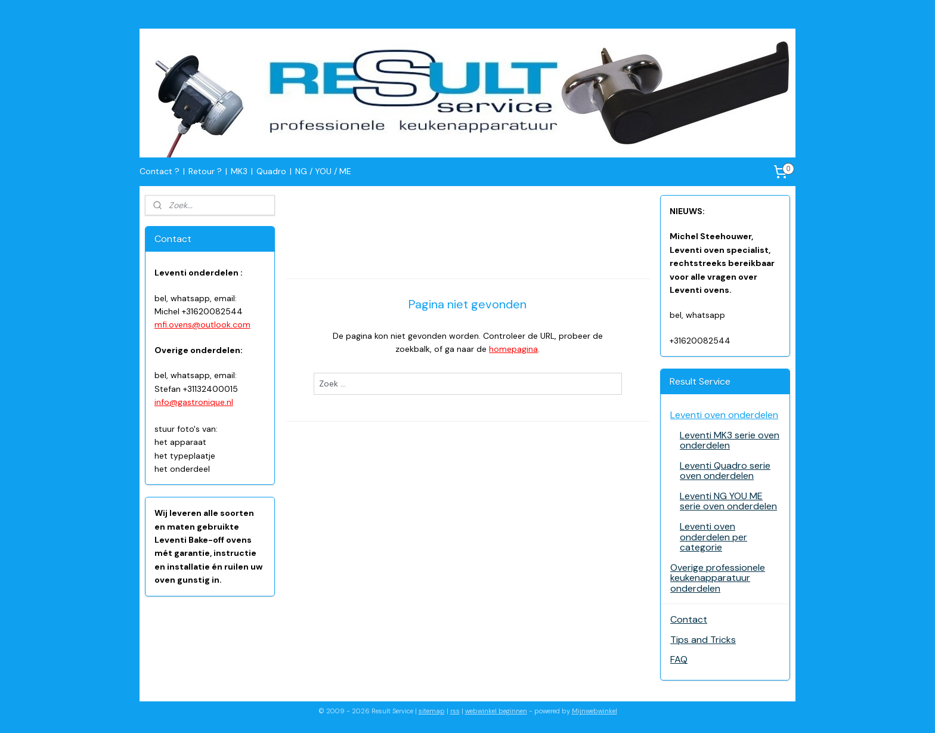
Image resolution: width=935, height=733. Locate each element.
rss (455, 711)
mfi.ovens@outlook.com (202, 324)
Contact (688, 619)
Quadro (271, 171)
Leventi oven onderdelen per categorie (713, 536)
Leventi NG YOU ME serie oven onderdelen (728, 501)
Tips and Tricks (703, 639)
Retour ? (205, 171)
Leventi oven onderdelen (724, 415)
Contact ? (159, 171)
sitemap (432, 711)
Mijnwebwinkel (594, 711)
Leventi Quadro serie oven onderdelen (725, 471)
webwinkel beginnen (496, 711)
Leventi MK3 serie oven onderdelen (729, 440)
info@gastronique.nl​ (193, 402)
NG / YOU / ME (323, 171)
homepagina (513, 349)
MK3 (239, 171)
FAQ (679, 659)
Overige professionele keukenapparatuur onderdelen (717, 578)
